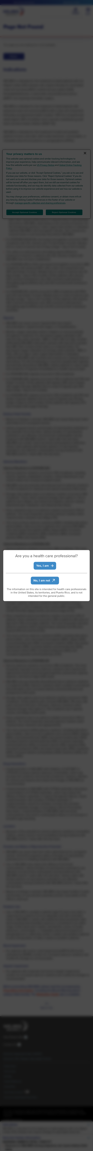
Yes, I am (44, 566)
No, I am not (44, 580)
